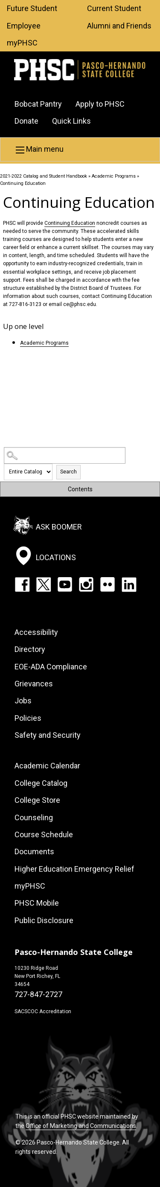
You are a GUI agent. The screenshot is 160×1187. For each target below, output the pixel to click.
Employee (24, 25)
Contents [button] (80, 489)
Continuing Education (69, 223)
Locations (56, 557)
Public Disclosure (44, 920)
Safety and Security (48, 735)
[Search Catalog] (64, 455)
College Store (37, 800)
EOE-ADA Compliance (51, 666)
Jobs (23, 700)
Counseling (34, 817)
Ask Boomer (59, 526)
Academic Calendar (47, 765)
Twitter (43, 584)
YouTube (65, 584)
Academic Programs (114, 176)
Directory (30, 649)
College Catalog (41, 783)
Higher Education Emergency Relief (74, 868)
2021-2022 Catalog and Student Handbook (43, 176)
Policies (28, 718)
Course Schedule (44, 834)
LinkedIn (129, 584)
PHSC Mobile (37, 902)
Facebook (22, 584)
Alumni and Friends (119, 25)
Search (68, 472)
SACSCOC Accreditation (43, 1011)
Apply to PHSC (100, 103)
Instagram (86, 584)
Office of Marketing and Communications (81, 1125)
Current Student (114, 8)
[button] (80, 149)
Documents (34, 851)
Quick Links (71, 120)
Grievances (34, 683)
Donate (26, 120)
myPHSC (22, 42)
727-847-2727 (38, 994)
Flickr (107, 584)
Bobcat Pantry (38, 103)
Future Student (32, 8)
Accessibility (36, 632)
